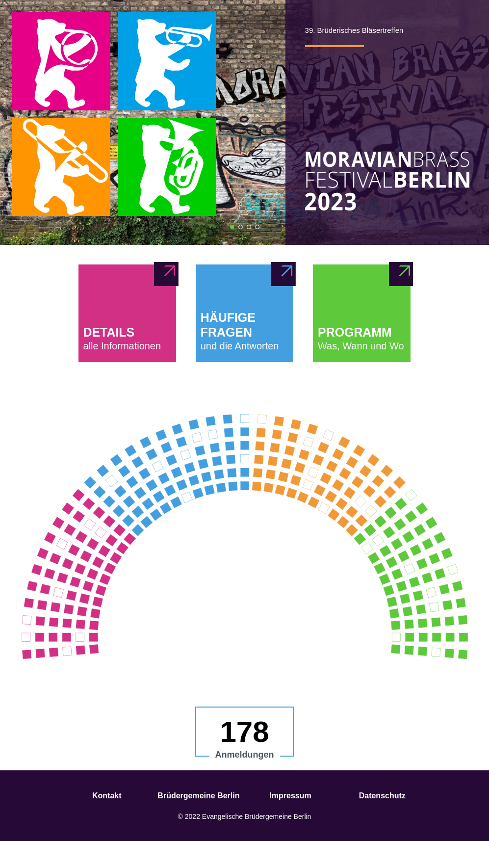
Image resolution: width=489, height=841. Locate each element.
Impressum (290, 795)
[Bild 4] (257, 227)
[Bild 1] (232, 227)
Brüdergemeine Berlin (198, 795)
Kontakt (107, 795)
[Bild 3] (249, 227)
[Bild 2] (240, 227)
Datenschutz (382, 795)
